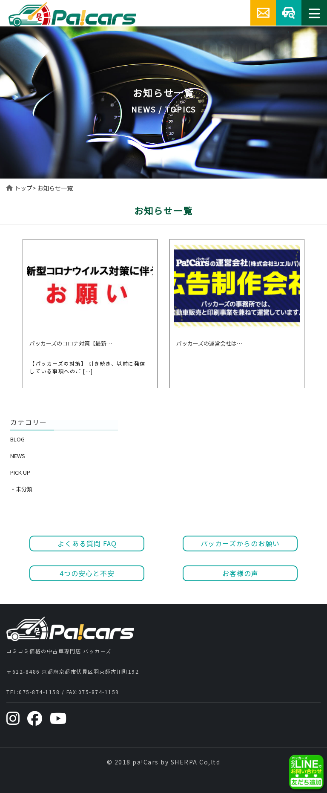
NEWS (17, 456)
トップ (23, 188)
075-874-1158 (39, 691)
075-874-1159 (98, 691)
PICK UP (20, 472)
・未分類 (21, 489)
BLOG (17, 439)
